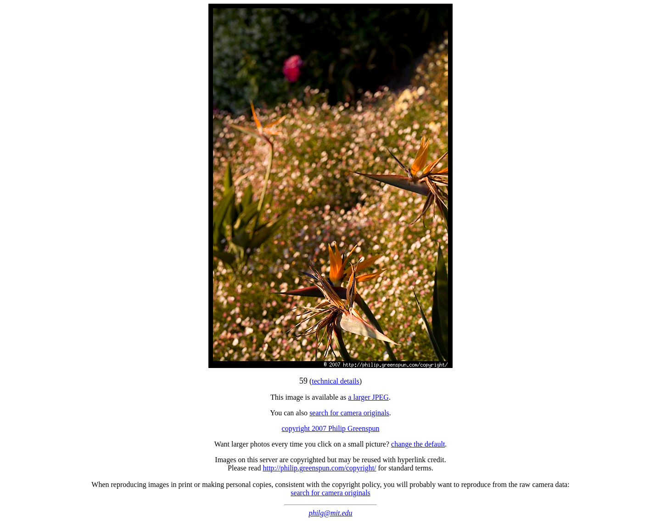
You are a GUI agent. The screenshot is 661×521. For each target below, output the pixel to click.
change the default (418, 444)
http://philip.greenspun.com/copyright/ (319, 468)
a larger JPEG (368, 397)
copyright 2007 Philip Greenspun (331, 428)
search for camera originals (349, 413)
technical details (335, 381)
